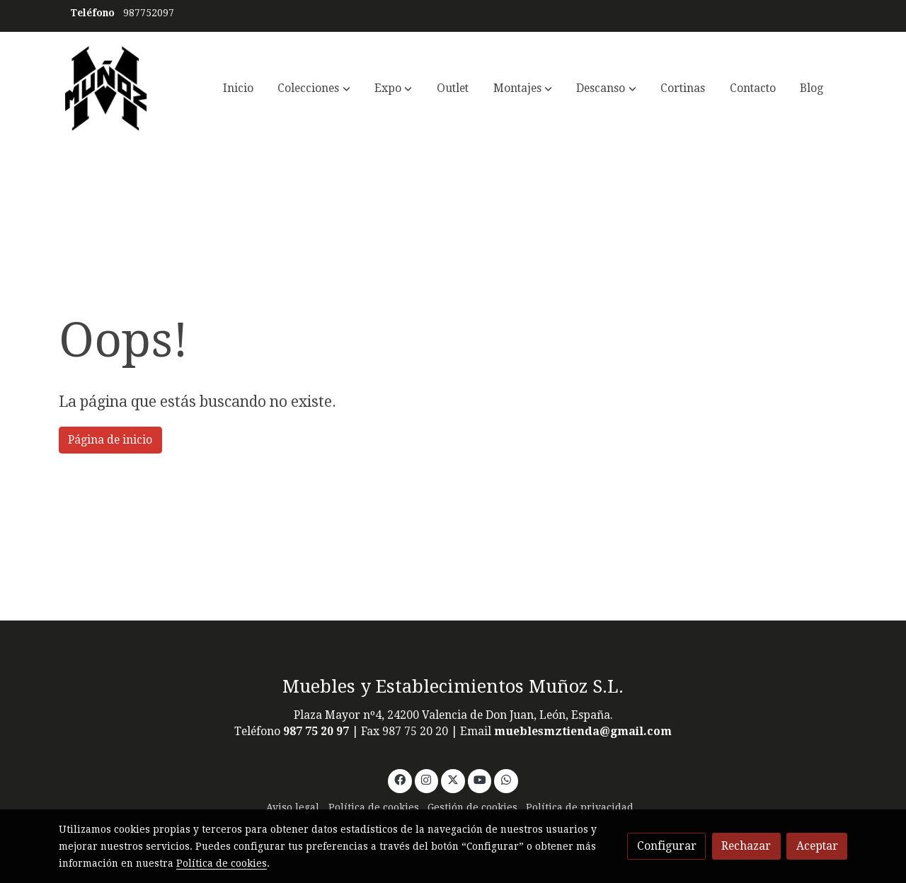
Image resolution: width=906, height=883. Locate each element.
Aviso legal (292, 807)
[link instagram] (426, 779)
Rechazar (746, 846)
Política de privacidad (579, 807)
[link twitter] (453, 779)
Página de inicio (110, 439)
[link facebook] (399, 779)
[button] (314, 88)
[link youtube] (480, 779)
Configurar (666, 846)
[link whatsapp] (506, 779)
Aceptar (817, 846)
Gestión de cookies (472, 807)
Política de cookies (373, 807)
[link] (106, 88)
